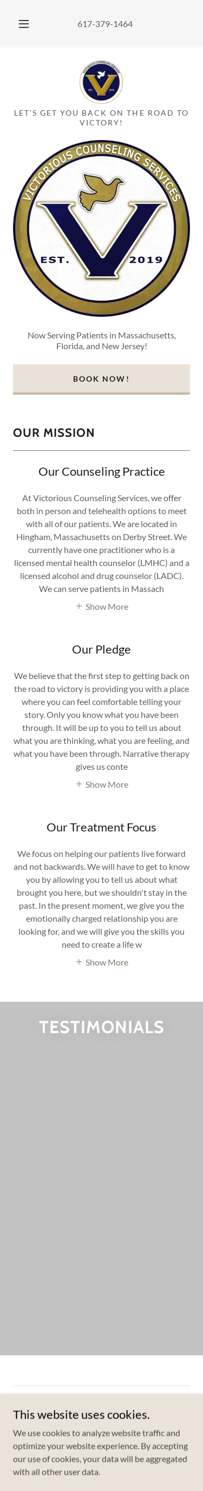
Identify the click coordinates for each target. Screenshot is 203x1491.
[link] (101, 82)
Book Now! (101, 378)
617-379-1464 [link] (105, 23)
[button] (24, 24)
